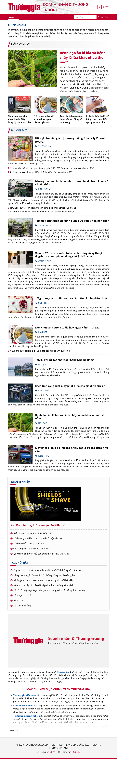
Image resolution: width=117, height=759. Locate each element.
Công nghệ (44, 261)
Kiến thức (43, 455)
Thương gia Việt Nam (24, 695)
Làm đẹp (42, 332)
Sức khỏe (43, 302)
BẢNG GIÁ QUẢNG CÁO (77, 744)
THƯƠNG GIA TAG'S (58, 747)
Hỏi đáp (42, 423)
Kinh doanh (45, 189)
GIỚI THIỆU (57, 744)
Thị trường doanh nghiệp (26, 715)
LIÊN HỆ (97, 744)
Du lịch (42, 364)
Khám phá (43, 390)
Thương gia (45, 146)
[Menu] (13, 17)
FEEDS (106, 7)
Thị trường (44, 225)
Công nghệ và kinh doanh (26, 726)
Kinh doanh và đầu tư (24, 705)
